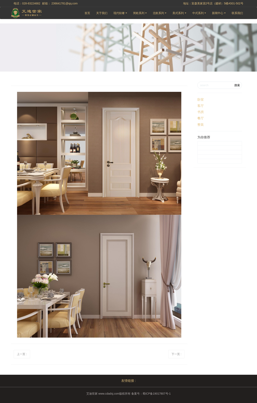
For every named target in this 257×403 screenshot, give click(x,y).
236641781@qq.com (64, 3)
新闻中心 (217, 13)
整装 (200, 124)
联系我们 (237, 13)
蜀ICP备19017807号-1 (157, 393)
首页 (87, 13)
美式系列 (178, 13)
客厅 (200, 105)
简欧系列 (138, 13)
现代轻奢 (119, 13)
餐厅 (200, 118)
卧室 (200, 99)
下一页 (176, 354)
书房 (200, 112)
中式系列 (198, 13)
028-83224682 (31, 3)
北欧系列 (158, 13)
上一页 (22, 354)
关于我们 (101, 13)
